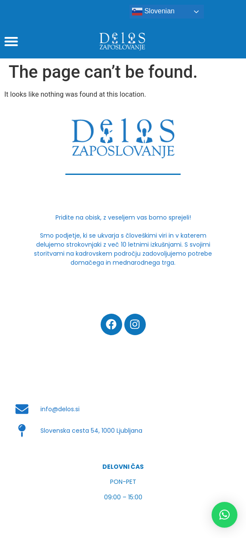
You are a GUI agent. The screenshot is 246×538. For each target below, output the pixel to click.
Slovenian (153, 11)
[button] (224, 515)
